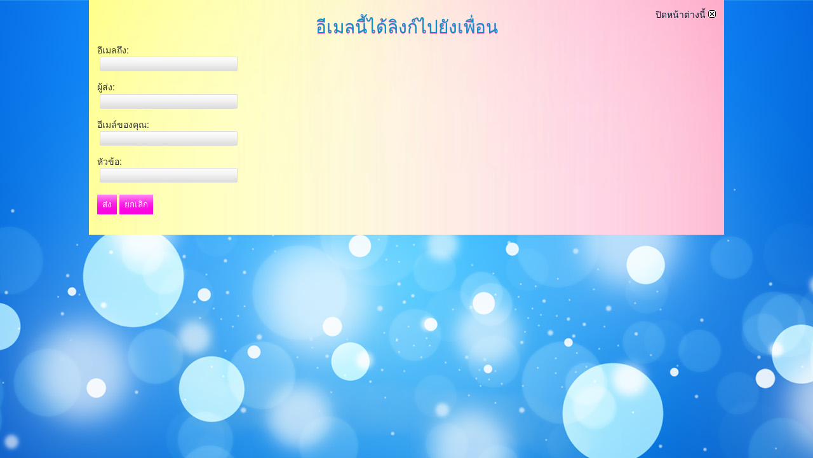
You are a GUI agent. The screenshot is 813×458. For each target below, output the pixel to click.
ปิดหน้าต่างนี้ (685, 15)
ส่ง (107, 204)
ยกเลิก (136, 204)
